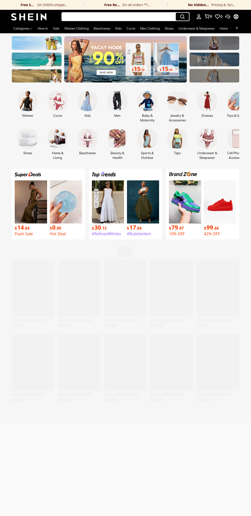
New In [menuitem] (43, 28)
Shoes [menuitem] (169, 28)
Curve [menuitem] (130, 28)
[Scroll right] (236, 28)
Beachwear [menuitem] (102, 28)
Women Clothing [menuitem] (76, 28)
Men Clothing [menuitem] (150, 28)
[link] (42, 5)
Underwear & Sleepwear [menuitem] (196, 28)
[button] (125, 16)
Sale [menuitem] (56, 28)
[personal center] (199, 17)
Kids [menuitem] (118, 28)
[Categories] (23, 28)
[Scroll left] (231, 28)
